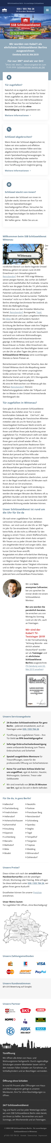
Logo (4, 10)
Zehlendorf (32, 857)
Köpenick (8, 832)
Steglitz (30, 828)
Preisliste (37, 892)
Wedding (31, 849)
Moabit (7, 853)
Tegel (38, 312)
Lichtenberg (9, 836)
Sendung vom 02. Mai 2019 (25, 54)
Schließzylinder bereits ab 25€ (31, 67)
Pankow (31, 808)
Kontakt (23, 1135)
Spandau (31, 824)
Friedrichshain (11, 812)
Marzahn (8, 841)
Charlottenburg (11, 808)
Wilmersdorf (33, 853)
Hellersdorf (9, 816)
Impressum (42, 1135)
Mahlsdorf (9, 845)
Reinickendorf (9, 276)
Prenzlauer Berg (34, 812)
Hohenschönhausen (13, 820)
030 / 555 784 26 (12, 1135)
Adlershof (8, 804)
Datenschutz (32, 1135)
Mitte (8, 318)
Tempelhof (32, 836)
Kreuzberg (9, 828)
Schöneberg (32, 820)
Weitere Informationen (17, 115)
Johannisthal (10, 824)
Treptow (31, 845)
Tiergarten (32, 841)
